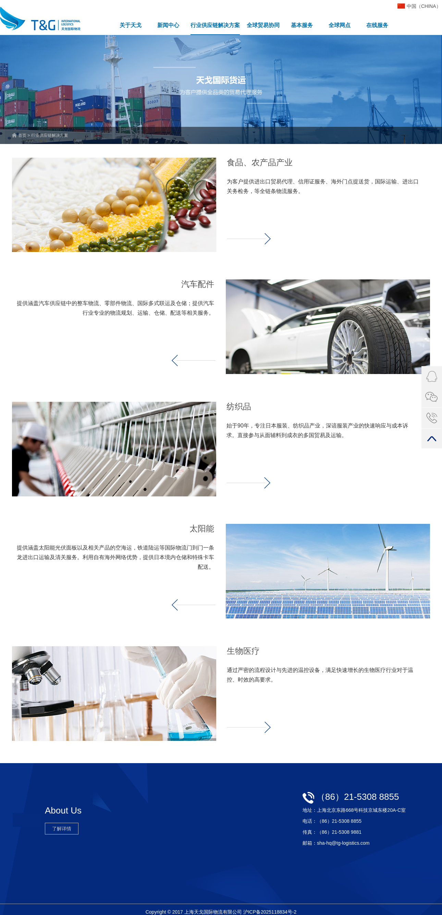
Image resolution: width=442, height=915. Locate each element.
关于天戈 (131, 25)
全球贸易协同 (263, 25)
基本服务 (302, 25)
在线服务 (377, 25)
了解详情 (61, 828)
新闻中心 (168, 25)
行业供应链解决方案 (215, 25)
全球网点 (340, 25)
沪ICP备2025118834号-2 (270, 912)
